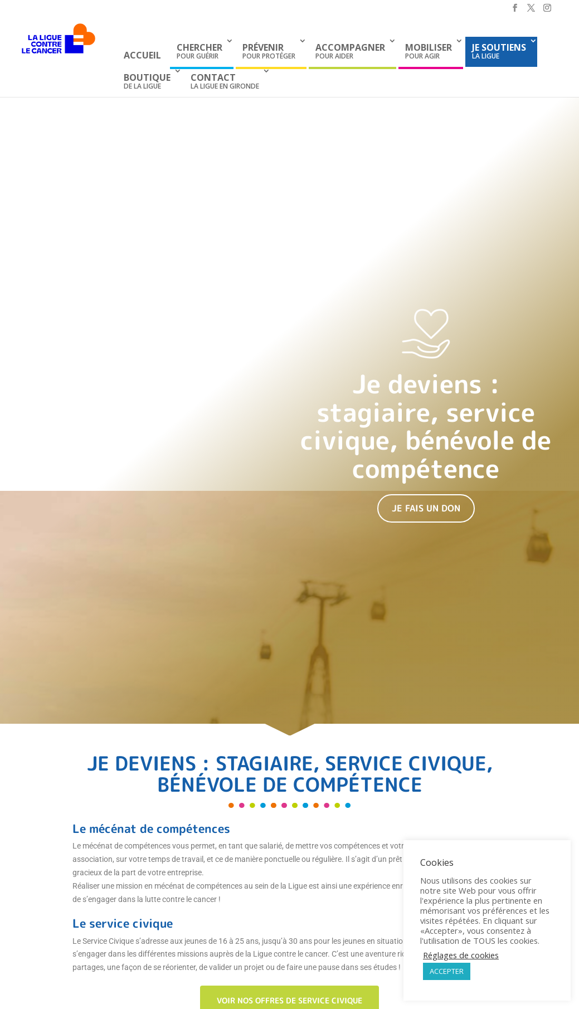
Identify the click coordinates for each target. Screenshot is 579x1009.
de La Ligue (147, 81)
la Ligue (499, 51)
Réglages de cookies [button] (461, 955)
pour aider (350, 51)
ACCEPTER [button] (447, 971)
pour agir (428, 51)
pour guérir (199, 51)
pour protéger (268, 51)
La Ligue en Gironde (225, 81)
